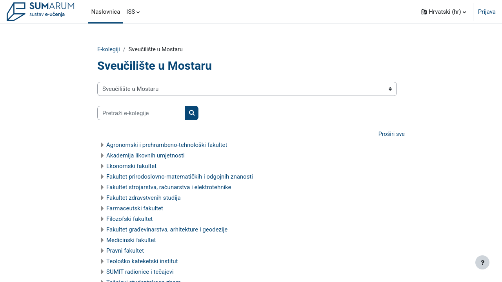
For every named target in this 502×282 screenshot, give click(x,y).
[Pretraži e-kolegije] (141, 113)
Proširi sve (391, 134)
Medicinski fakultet (131, 240)
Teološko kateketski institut (142, 261)
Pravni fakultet (125, 251)
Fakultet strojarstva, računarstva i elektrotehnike (168, 187)
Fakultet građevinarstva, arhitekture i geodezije (166, 229)
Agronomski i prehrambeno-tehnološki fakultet (166, 145)
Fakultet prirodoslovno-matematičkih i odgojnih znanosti (179, 177)
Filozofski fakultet (129, 219)
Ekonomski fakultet (131, 166)
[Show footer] (482, 262)
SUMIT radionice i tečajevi (140, 272)
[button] (443, 12)
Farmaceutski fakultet (134, 208)
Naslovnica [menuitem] (105, 11)
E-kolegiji (109, 49)
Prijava (487, 11)
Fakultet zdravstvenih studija (143, 198)
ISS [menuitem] (130, 11)
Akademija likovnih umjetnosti (145, 155)
